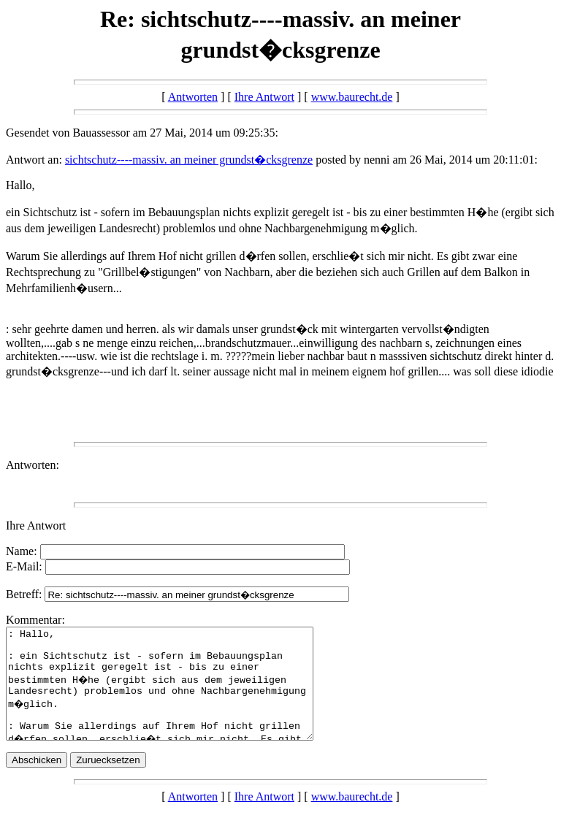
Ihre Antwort (264, 97)
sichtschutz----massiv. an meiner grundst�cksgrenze (189, 159)
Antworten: (32, 465)
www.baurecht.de (352, 97)
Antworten (193, 97)
